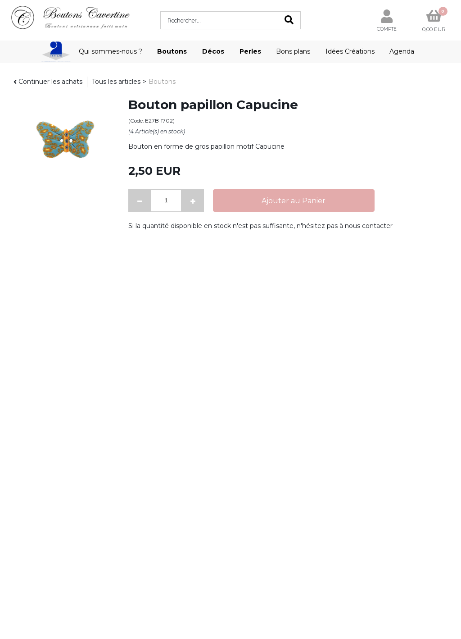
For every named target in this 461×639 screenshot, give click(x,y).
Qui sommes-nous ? (110, 51)
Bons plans (293, 51)
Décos (213, 51)
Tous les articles (116, 82)
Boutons (172, 51)
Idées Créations (350, 51)
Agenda (401, 51)
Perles (250, 51)
